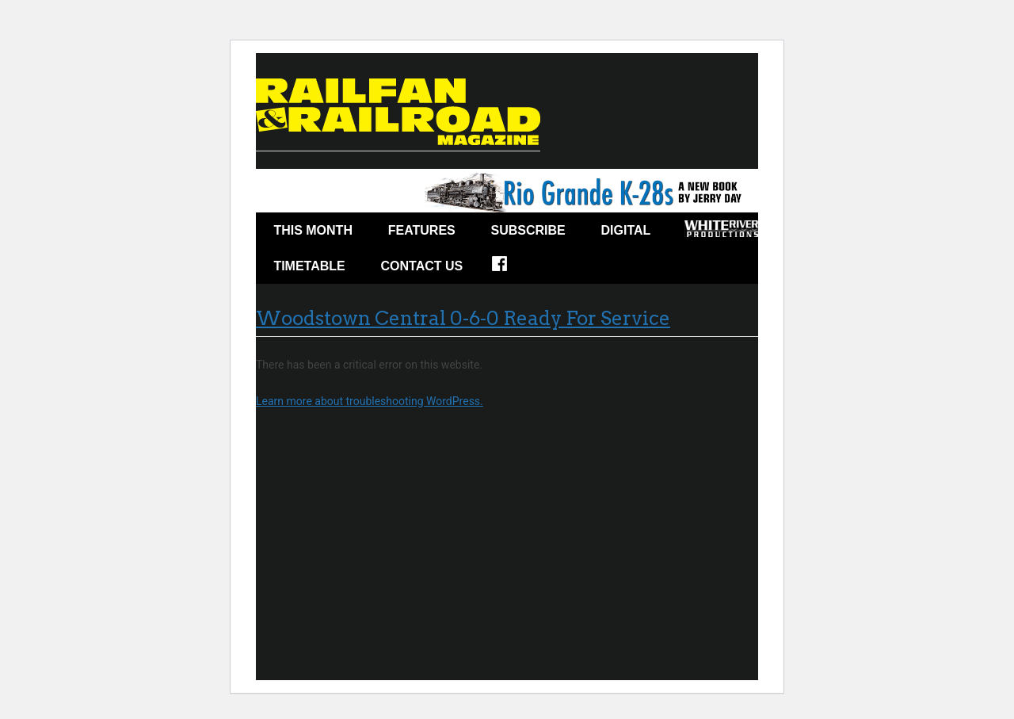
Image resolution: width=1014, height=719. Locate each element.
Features (422, 230)
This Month (313, 230)
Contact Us (422, 266)
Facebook (510, 268)
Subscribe (528, 230)
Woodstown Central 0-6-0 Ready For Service (463, 318)
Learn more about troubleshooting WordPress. (369, 401)
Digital (626, 230)
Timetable (309, 266)
